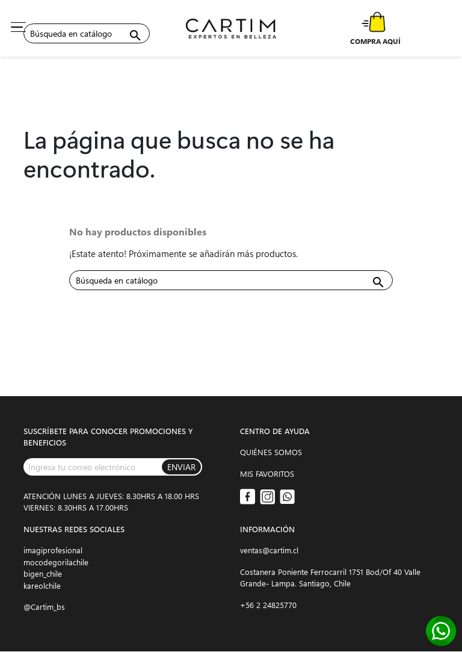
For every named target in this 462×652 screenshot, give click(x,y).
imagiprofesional (52, 550)
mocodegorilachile (55, 562)
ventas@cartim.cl (269, 550)
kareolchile (42, 585)
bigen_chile (42, 573)
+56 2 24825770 (268, 605)
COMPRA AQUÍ (375, 41)
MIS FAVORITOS (267, 473)
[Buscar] (86, 33)
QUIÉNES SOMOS (271, 452)
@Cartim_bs (44, 606)
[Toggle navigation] (18, 27)
